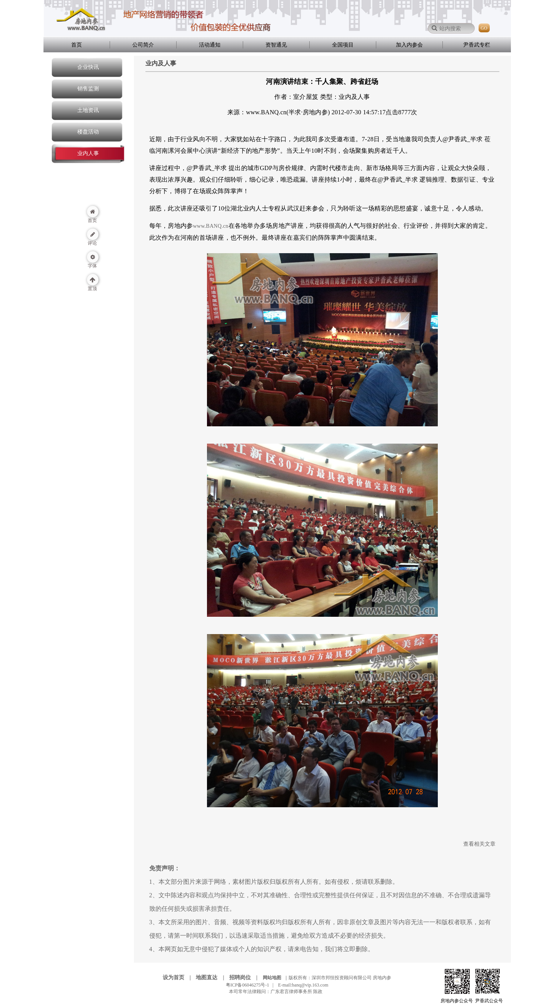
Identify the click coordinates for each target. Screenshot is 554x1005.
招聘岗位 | (245, 977)
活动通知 (209, 45)
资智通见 (276, 45)
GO (484, 28)
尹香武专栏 (476, 45)
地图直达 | (212, 977)
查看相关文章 (479, 844)
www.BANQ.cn (210, 226)
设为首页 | (179, 977)
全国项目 (343, 45)
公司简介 (143, 45)
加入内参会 (409, 45)
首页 (76, 45)
